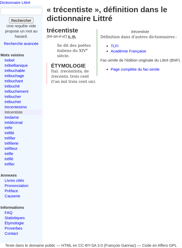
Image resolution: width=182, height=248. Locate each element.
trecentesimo (16, 107)
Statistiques (15, 218)
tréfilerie (11, 143)
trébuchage (14, 75)
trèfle (9, 153)
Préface (11, 191)
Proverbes (13, 228)
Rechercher (21, 20)
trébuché (12, 86)
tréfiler (10, 138)
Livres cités (14, 180)
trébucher (13, 96)
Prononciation (17, 185)
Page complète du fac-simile (135, 69)
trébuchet (13, 101)
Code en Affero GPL (159, 245)
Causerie (12, 196)
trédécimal (14, 122)
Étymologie (14, 223)
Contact (11, 233)
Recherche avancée (21, 43)
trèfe (8, 127)
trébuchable (15, 70)
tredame (12, 117)
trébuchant (14, 81)
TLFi (114, 46)
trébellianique (16, 65)
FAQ (8, 212)
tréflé (9, 159)
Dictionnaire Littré (15, 2)
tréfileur (11, 148)
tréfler (10, 164)
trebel (10, 60)
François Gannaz (120, 245)
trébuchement (17, 91)
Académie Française (128, 51)
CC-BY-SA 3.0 (90, 245)
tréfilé (9, 133)
